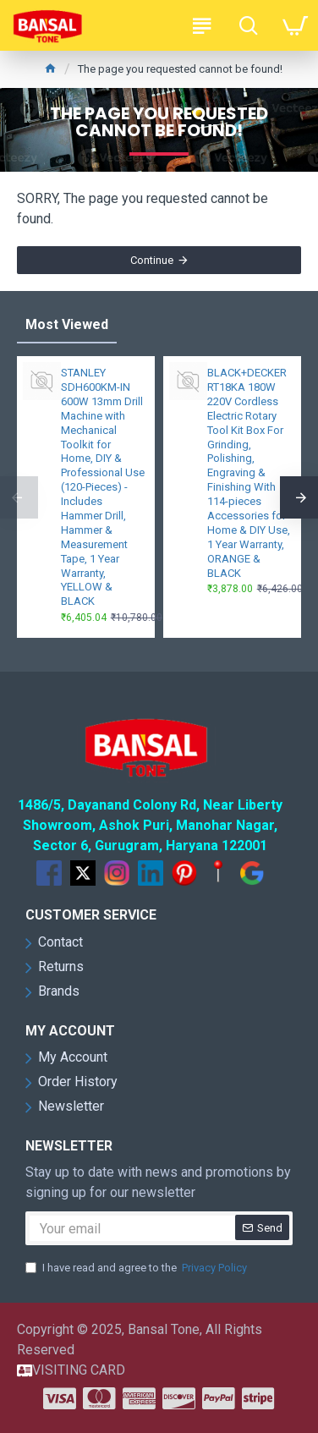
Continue (151, 260)
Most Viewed (66, 324)
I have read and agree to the (137, 1268)
